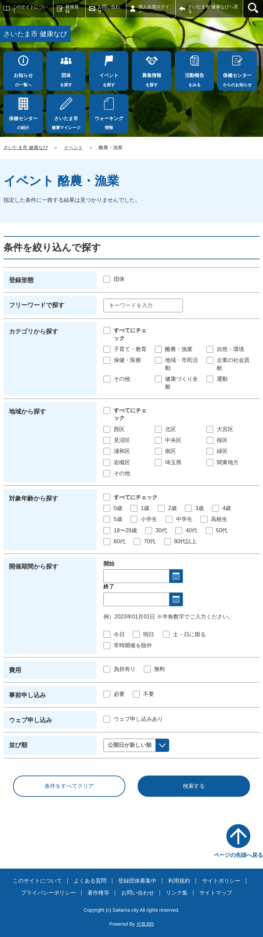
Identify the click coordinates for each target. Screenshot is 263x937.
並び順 (18, 745)
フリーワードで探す (36, 305)
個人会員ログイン (154, 9)
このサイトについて (30, 9)
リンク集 (177, 893)
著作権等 (98, 893)
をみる (194, 78)
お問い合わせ (109, 9)
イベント (73, 147)
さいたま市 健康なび (25, 147)
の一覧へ (23, 78)
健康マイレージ (66, 121)
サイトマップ (215, 893)
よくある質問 (90, 881)
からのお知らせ (237, 78)
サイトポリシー (221, 881)
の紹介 (23, 121)
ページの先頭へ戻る (238, 855)
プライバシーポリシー (48, 893)
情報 (108, 121)
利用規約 (179, 881)
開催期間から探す (33, 566)
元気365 (145, 924)
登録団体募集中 (137, 881)
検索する (194, 786)
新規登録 (72, 9)
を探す (66, 78)
